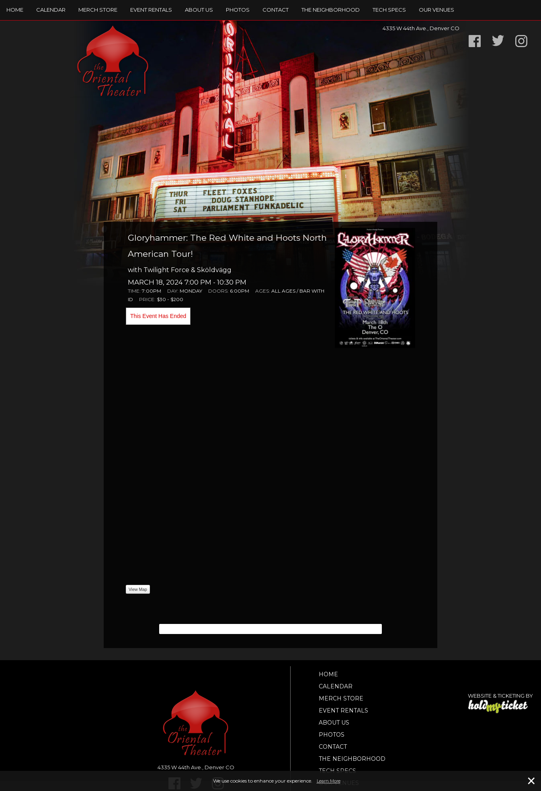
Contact (275, 9)
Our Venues (436, 9)
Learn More (328, 781)
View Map (138, 589)
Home (14, 9)
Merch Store (97, 9)
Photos (238, 9)
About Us (199, 9)
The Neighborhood (330, 9)
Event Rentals (151, 9)
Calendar (51, 9)
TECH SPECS (389, 9)
